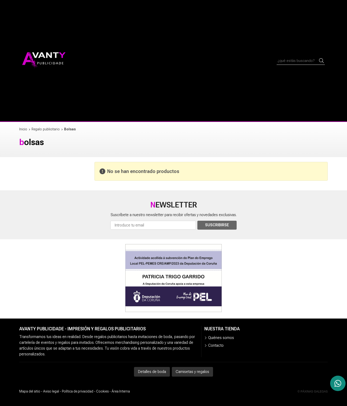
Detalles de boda (152, 371)
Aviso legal (51, 391)
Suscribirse (217, 225)
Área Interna (121, 391)
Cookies (102, 391)
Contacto (216, 345)
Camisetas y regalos (192, 371)
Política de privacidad (77, 391)
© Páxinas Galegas (313, 391)
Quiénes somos (221, 337)
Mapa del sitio (29, 391)
